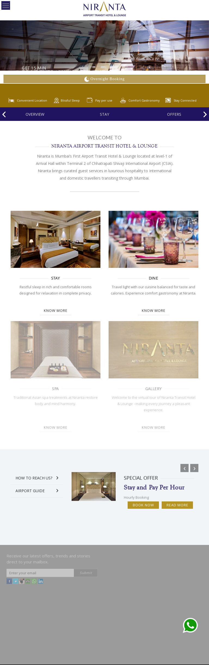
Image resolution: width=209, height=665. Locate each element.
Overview (35, 114)
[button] (5, 332)
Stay (104, 114)
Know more (55, 308)
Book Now (143, 507)
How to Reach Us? (34, 480)
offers (174, 114)
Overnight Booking (104, 79)
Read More (177, 507)
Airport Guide (30, 493)
